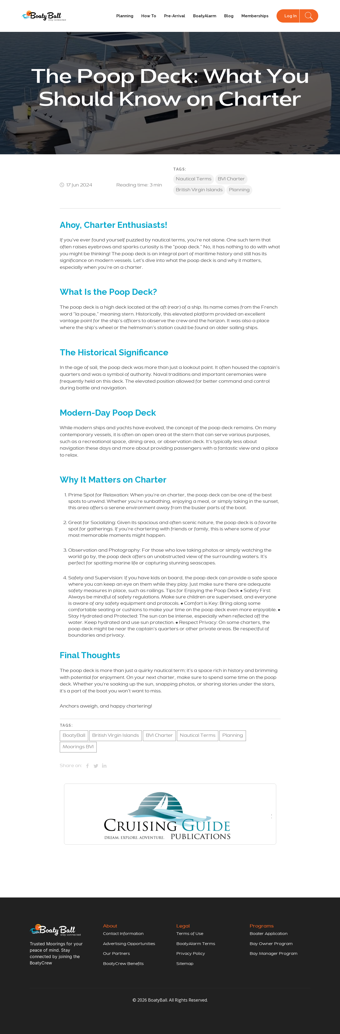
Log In (290, 16)
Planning (124, 16)
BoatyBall (74, 736)
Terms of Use (189, 934)
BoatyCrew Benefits (123, 964)
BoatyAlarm (204, 16)
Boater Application (269, 934)
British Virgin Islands (199, 190)
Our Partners (116, 954)
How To (148, 16)
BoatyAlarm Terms (195, 944)
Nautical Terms (193, 179)
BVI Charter (231, 179)
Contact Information (123, 934)
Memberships (255, 16)
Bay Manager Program (274, 954)
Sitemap (184, 964)
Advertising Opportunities (129, 944)
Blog (228, 16)
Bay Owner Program (271, 944)
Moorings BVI (78, 747)
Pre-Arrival (174, 16)
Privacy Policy (190, 954)
